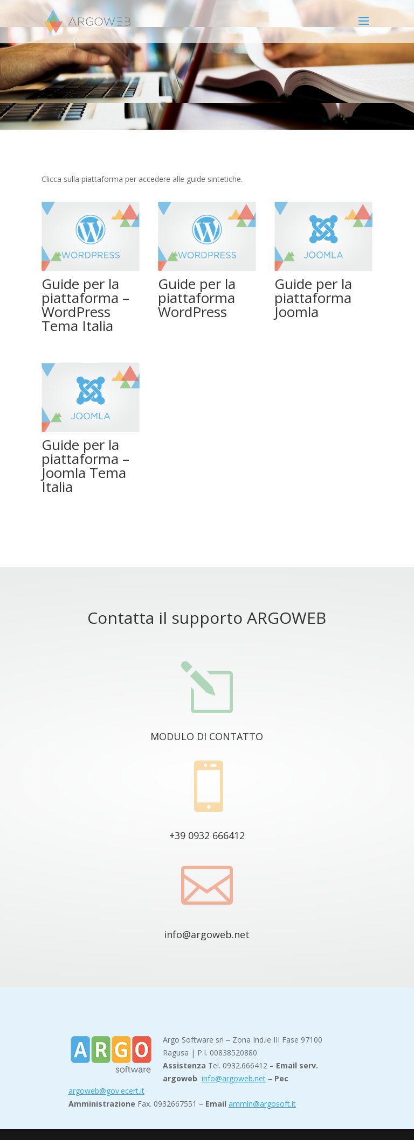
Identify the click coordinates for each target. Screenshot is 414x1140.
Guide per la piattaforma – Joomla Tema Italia (85, 465)
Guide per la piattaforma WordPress (197, 297)
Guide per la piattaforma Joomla (313, 297)
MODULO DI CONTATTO (206, 736)
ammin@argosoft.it (262, 1104)
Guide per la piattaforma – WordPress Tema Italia (85, 304)
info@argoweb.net (207, 934)
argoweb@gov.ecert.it (106, 1091)
